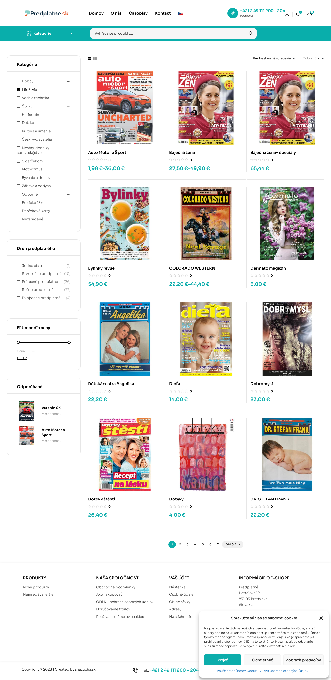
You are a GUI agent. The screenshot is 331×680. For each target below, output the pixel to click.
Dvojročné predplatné (41, 298)
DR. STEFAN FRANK (269, 499)
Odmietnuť (262, 660)
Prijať (223, 660)
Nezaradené (32, 219)
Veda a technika (35, 98)
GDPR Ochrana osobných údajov (284, 671)
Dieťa (174, 383)
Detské (28, 123)
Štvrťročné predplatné (41, 274)
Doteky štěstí (101, 499)
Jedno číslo (32, 265)
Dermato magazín (268, 268)
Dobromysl (261, 383)
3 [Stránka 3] (187, 544)
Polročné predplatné (40, 281)
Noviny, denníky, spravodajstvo (33, 150)
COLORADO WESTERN (192, 268)
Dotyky (176, 499)
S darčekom (32, 161)
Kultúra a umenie (36, 131)
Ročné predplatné (38, 289)
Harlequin (30, 114)
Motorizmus (32, 169)
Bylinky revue (101, 268)
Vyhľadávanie (250, 33)
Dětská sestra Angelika (111, 383)
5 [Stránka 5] (203, 544)
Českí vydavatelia (37, 139)
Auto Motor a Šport (107, 152)
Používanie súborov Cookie (237, 671)
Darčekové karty (36, 211)
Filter (22, 358)
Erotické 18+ (32, 202)
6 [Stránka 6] (210, 544)
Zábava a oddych (36, 186)
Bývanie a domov (36, 177)
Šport (27, 106)
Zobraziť (309, 58)
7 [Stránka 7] (218, 544)
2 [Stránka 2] (180, 544)
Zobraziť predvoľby (303, 660)
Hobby (27, 81)
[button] (321, 618)
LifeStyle (29, 89)
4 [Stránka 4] (195, 544)
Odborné (30, 194)
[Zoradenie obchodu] (263, 58)
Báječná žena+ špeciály (273, 152)
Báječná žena (182, 152)
